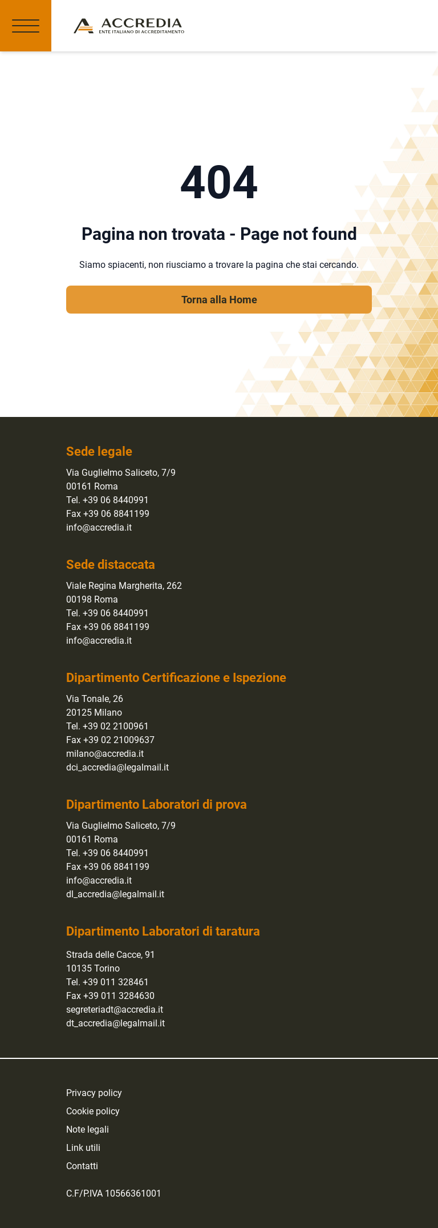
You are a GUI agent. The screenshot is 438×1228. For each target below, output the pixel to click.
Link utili (83, 1147)
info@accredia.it (99, 527)
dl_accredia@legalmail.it (115, 894)
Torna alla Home (219, 300)
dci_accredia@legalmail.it (117, 767)
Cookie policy (93, 1111)
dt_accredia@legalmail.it (115, 1023)
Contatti (82, 1166)
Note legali (87, 1129)
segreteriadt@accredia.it (114, 1009)
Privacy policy (94, 1092)
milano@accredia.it (105, 753)
